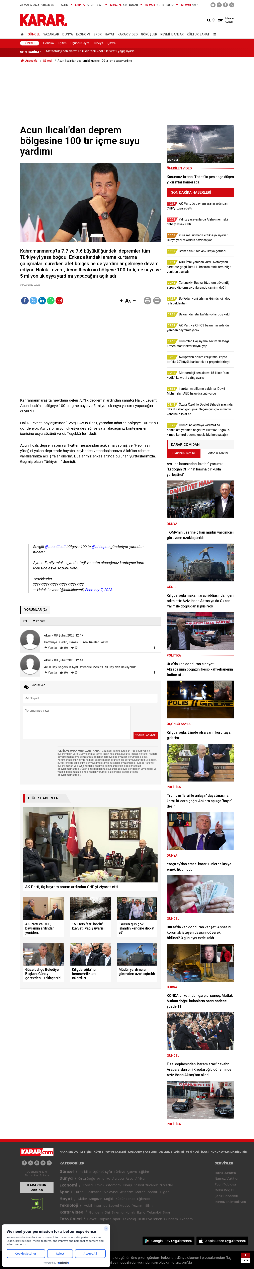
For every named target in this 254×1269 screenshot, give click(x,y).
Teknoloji (69, 1205)
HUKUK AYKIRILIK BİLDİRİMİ (229, 1152)
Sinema (117, 1212)
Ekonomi (83, 34)
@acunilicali (55, 546)
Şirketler (166, 1185)
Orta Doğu (86, 1178)
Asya (129, 1178)
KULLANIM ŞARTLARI (142, 1152)
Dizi (107, 1212)
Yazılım (137, 1205)
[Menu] (214, 34)
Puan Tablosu (225, 1184)
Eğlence (143, 1198)
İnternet (100, 1205)
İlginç (141, 1212)
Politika (48, 43)
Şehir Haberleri (226, 1196)
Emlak (99, 1185)
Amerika (103, 1178)
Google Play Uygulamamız (171, 1241)
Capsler (105, 1219)
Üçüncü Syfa (102, 1171)
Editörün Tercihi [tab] (217, 453)
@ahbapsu (100, 546)
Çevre (111, 43)
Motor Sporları (146, 1192)
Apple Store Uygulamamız (225, 1241)
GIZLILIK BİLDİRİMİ (171, 1152)
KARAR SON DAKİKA (36, 1187)
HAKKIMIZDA (69, 1152)
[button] (121, 301)
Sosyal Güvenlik (146, 1185)
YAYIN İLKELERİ (115, 1152)
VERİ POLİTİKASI (197, 1152)
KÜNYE (98, 1152)
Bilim (149, 1205)
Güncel (34, 34)
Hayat (109, 34)
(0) (66, 647)
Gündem (96, 1212)
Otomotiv (113, 1185)
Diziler (82, 1198)
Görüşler (149, 34)
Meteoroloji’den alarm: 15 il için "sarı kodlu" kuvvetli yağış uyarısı (90, 52)
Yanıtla (52, 647)
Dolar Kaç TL (224, 1190)
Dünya (67, 34)
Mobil (87, 1205)
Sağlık (109, 1198)
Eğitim (62, 43)
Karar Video (128, 34)
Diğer (164, 1192)
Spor (97, 34)
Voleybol (111, 1192)
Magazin (95, 1198)
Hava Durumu (225, 1172)
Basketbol (94, 1192)
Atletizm (126, 1192)
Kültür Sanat (198, 34)
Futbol (79, 1192)
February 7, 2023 (98, 589)
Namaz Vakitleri (227, 1178)
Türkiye (98, 43)
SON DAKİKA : (30, 52)
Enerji (127, 1185)
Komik (130, 1212)
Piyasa (88, 1185)
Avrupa (118, 1178)
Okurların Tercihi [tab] (183, 453)
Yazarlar (51, 34)
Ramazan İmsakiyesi (230, 1202)
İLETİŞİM (86, 1152)
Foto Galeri (71, 1219)
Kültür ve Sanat (150, 1219)
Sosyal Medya (119, 1205)
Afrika (140, 1178)
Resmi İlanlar (172, 34)
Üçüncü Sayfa (80, 43)
